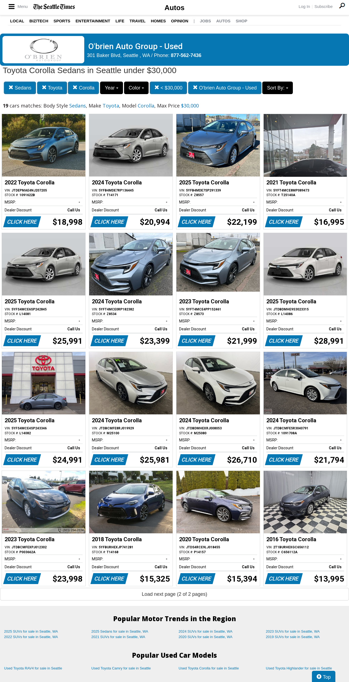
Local (17, 21)
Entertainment (93, 21)
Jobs (205, 21)
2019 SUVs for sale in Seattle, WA (293, 637)
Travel (138, 21)
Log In (304, 6)
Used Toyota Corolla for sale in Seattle (209, 668)
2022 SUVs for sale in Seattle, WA (31, 637)
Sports (61, 21)
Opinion (179, 21)
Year (111, 88)
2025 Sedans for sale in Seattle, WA (119, 631)
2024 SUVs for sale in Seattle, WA (206, 631)
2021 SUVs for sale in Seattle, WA (118, 637)
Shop (241, 21)
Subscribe (323, 6)
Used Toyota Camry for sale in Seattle (121, 668)
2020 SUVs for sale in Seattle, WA (206, 637)
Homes (158, 21)
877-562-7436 (186, 55)
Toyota (52, 88)
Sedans (19, 88)
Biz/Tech (38, 21)
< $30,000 (168, 88)
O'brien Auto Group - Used (225, 88)
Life (119, 21)
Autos (174, 8)
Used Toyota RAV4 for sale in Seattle (33, 668)
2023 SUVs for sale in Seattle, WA (293, 631)
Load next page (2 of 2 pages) (174, 594)
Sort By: (277, 88)
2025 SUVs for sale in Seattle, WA (31, 631)
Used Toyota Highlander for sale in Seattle (299, 668)
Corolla (83, 88)
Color (136, 88)
